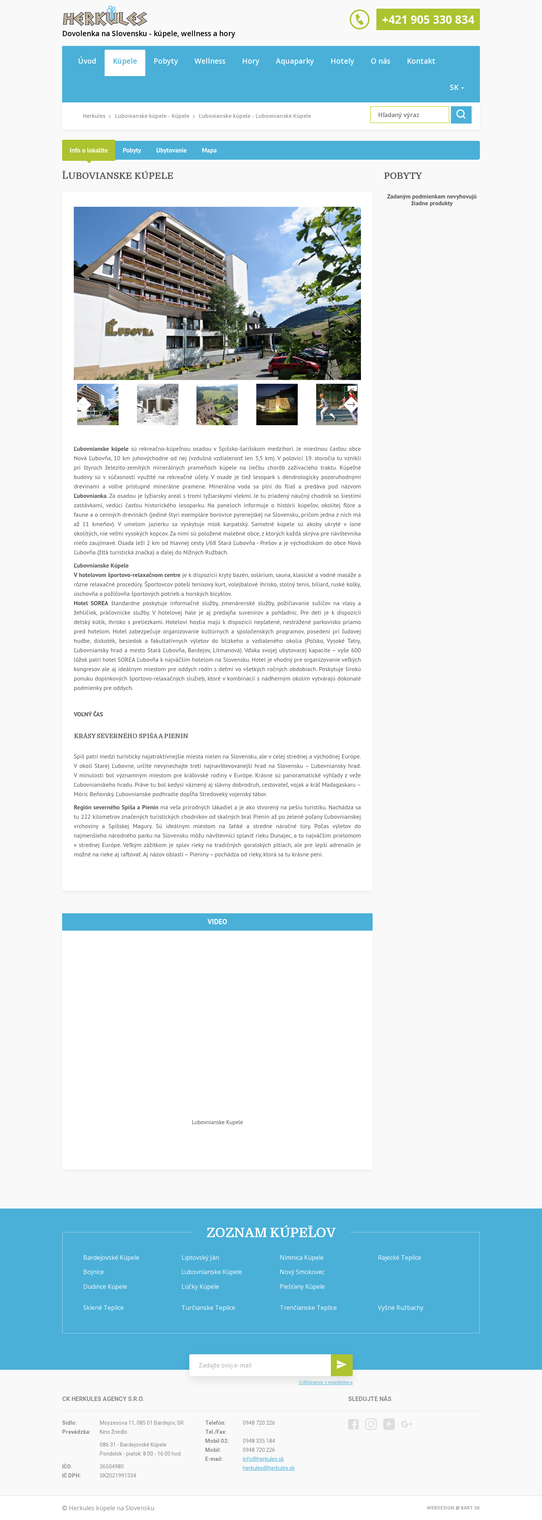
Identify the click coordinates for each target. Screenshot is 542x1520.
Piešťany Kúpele (302, 1286)
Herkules (94, 115)
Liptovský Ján (200, 1257)
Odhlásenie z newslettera (326, 1382)
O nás (380, 61)
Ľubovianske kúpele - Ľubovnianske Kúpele (255, 115)
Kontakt (421, 61)
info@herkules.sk (263, 1459)
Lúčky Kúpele (200, 1286)
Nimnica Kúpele (302, 1257)
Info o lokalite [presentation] (89, 150)
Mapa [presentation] (209, 150)
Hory (250, 61)
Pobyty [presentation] (132, 150)
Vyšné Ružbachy (400, 1307)
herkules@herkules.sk (269, 1468)
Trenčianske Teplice (308, 1307)
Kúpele (125, 61)
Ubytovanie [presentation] (171, 150)
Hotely (342, 61)
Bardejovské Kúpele (111, 1257)
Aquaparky (295, 61)
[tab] (88, 150)
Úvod (87, 61)
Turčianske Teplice (208, 1307)
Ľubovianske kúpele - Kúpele (152, 115)
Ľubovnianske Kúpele (211, 1272)
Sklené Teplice (103, 1307)
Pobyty (166, 61)
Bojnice (93, 1272)
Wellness (210, 61)
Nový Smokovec (302, 1272)
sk (457, 87)
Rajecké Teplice (399, 1257)
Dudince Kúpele (105, 1286)
